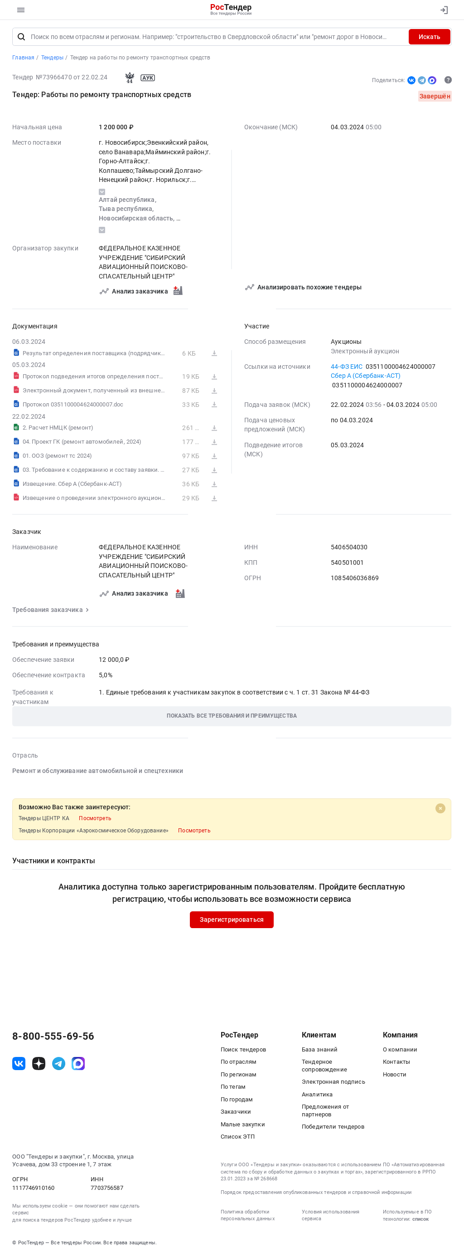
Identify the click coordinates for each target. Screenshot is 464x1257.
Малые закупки (243, 1125)
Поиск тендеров (243, 1050)
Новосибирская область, (137, 219)
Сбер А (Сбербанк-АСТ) (366, 376)
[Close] (440, 809)
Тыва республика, (127, 209)
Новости (394, 1075)
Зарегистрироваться (232, 920)
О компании (400, 1050)
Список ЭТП (238, 1137)
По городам (237, 1100)
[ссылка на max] (78, 1064)
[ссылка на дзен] (38, 1064)
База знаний (320, 1050)
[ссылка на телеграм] (58, 1064)
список (420, 1220)
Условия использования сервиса (330, 1216)
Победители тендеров (333, 1127)
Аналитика (317, 1095)
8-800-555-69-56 (53, 1037)
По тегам (233, 1087)
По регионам (239, 1075)
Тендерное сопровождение (324, 1066)
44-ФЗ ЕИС (346, 367)
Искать (429, 37)
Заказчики (236, 1112)
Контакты (396, 1062)
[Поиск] (21, 37)
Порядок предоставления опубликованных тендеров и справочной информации (316, 1193)
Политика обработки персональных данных (248, 1216)
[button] (231, 717)
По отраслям (239, 1062)
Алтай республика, (128, 200)
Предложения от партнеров (325, 1111)
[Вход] (442, 10)
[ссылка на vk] (18, 1064)
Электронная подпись (333, 1082)
